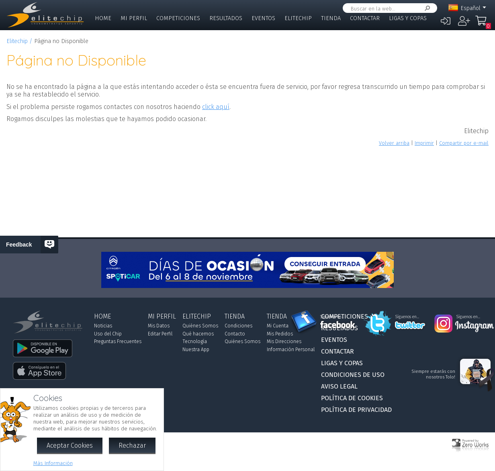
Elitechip (298, 18)
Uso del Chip (108, 334)
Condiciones (238, 326)
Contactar (365, 18)
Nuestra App (195, 349)
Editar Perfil (160, 334)
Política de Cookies (352, 398)
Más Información (53, 463)
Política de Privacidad (356, 409)
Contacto (235, 334)
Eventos (263, 18)
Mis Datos (159, 326)
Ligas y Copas (408, 18)
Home (103, 18)
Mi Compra (483, 24)
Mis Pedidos (280, 334)
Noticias (103, 326)
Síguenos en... (332, 317)
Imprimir (424, 143)
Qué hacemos (198, 334)
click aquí (215, 107)
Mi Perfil (134, 18)
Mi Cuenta (277, 326)
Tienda (331, 18)
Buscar (426, 8)
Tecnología (194, 341)
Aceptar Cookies (70, 445)
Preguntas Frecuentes (117, 341)
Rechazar (132, 445)
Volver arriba (394, 143)
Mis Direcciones (284, 341)
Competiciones (178, 18)
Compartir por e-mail (464, 143)
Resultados (225, 18)
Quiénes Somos (200, 326)
